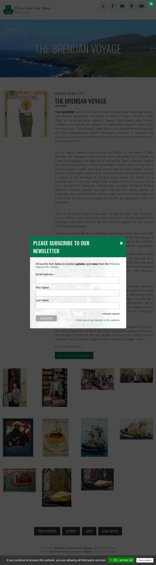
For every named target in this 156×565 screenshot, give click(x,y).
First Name (42, 287)
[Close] (121, 243)
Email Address (45, 274)
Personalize (144, 560)
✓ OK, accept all (121, 560)
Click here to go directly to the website (97, 320)
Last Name (42, 300)
